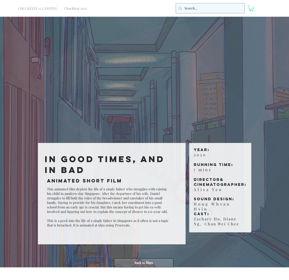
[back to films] (143, 262)
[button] (251, 8)
